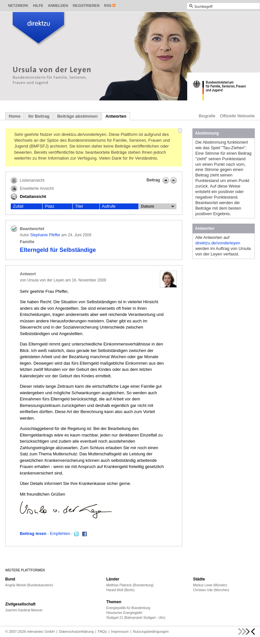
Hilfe (38, 5)
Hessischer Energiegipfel (124, 613)
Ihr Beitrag (38, 116)
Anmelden (58, 5)
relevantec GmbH (41, 631)
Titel (79, 206)
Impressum (120, 631)
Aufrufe (109, 206)
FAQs (102, 631)
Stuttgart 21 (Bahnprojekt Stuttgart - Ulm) (135, 617)
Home (14, 116)
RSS (107, 5)
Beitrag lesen (33, 533)
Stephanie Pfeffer (45, 235)
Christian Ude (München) (211, 590)
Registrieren (86, 5)
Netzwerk (18, 5)
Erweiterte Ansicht (32, 188)
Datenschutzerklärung (76, 631)
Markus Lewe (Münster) (210, 585)
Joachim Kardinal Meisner (24, 610)
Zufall (18, 206)
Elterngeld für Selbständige (58, 250)
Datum (157, 206)
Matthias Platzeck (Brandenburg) (130, 585)
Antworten (115, 116)
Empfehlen (60, 533)
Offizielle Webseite (237, 115)
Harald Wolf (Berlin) (120, 590)
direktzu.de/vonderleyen (217, 242)
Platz (49, 206)
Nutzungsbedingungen (151, 631)
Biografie (207, 115)
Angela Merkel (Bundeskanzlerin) (29, 585)
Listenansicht (28, 180)
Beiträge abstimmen (77, 116)
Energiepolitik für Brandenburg (128, 608)
